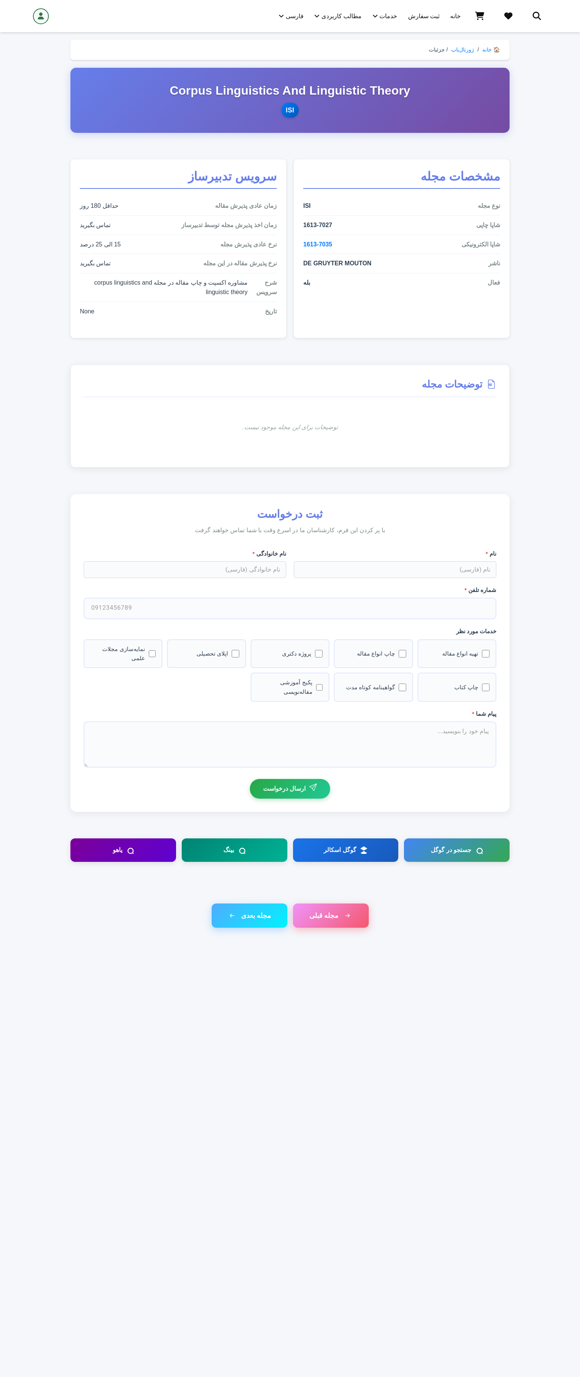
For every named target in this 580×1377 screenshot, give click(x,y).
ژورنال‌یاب (462, 50)
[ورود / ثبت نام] (41, 16)
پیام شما (484, 713)
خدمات (385, 16)
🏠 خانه (491, 50)
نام (491, 553)
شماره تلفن (480, 590)
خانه (455, 16)
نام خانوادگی (269, 553)
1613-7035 (317, 244)
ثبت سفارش (424, 16)
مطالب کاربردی (338, 16)
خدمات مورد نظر (476, 631)
